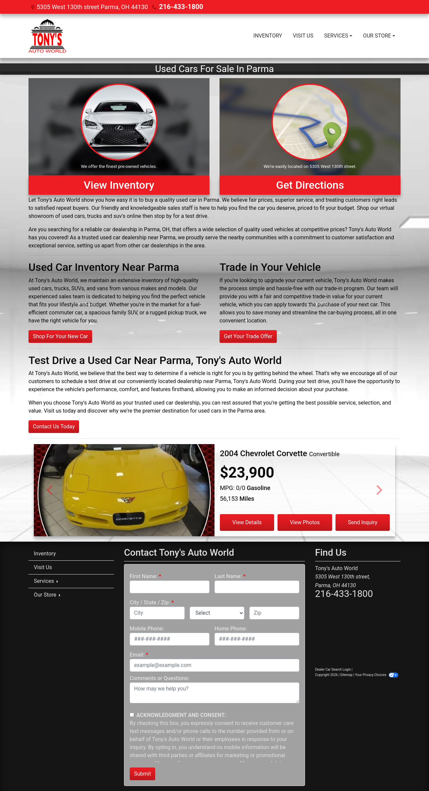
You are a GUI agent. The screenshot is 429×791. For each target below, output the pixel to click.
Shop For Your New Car (60, 336)
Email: (137, 654)
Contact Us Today (54, 426)
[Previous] (50, 490)
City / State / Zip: (150, 602)
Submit (142, 773)
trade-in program (344, 288)
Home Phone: (230, 628)
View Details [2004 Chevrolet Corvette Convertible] (247, 522)
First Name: (144, 576)
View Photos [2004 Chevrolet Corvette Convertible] (305, 522)
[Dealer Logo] (47, 35)
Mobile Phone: (147, 628)
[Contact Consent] (132, 714)
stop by (163, 215)
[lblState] (217, 612)
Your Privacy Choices (376, 674)
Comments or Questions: (159, 678)
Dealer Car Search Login (333, 669)
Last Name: (228, 576)
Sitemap (346, 674)
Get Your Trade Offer (248, 336)
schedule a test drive (85, 381)
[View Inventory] (118, 136)
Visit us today (60, 410)
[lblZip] (274, 612)
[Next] (379, 490)
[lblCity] (157, 612)
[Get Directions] (310, 136)
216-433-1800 (178, 6)
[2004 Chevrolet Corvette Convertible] (124, 501)
